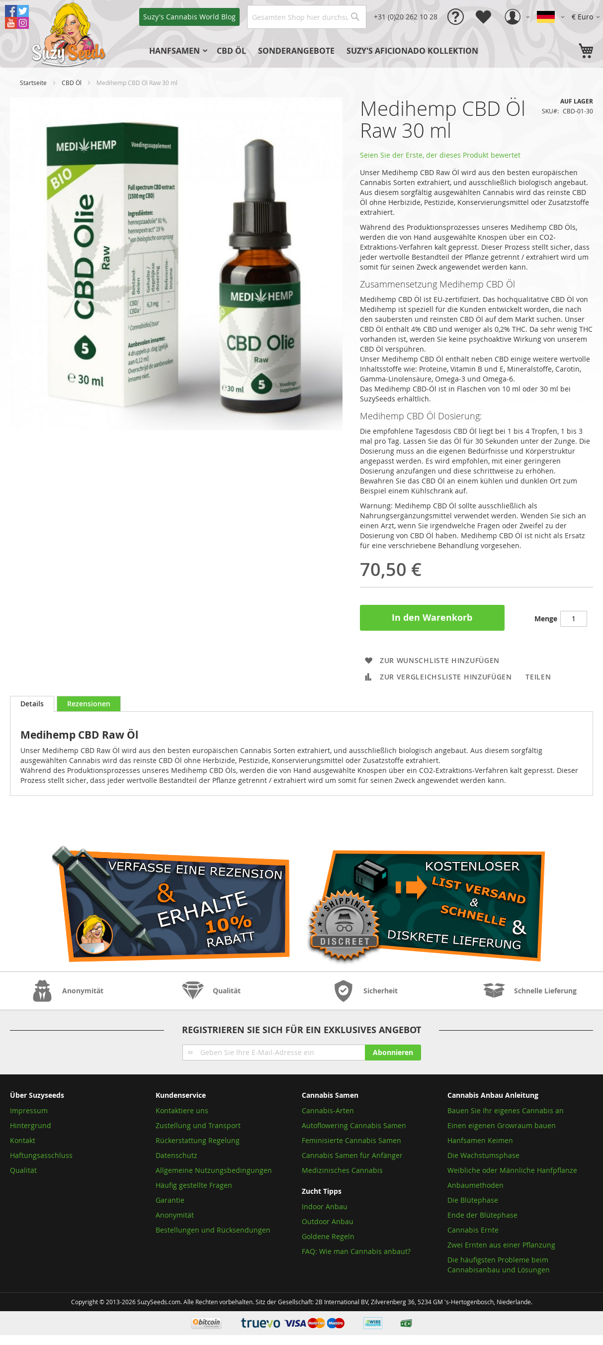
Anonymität (175, 1215)
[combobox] (306, 17)
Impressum (29, 1110)
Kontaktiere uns (182, 1110)
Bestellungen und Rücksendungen (213, 1230)
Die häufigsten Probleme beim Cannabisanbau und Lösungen (498, 1264)
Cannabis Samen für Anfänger (352, 1155)
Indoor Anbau (324, 1206)
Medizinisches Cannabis (342, 1170)
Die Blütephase (472, 1200)
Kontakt (22, 1140)
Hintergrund (30, 1125)
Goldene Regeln (328, 1236)
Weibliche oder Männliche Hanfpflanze (512, 1170)
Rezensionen (88, 703)
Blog (189, 16)
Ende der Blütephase (482, 1215)
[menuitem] (177, 51)
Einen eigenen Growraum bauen (501, 1125)
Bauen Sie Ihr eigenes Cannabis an (505, 1110)
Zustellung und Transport (198, 1125)
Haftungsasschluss (41, 1155)
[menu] (330, 51)
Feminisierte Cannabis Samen (351, 1140)
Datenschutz (176, 1155)
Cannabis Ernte (473, 1230)
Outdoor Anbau (327, 1221)
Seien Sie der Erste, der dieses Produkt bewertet (440, 155)
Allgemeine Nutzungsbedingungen (214, 1170)
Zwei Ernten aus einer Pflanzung (501, 1244)
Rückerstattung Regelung (198, 1140)
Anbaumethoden (475, 1185)
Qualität (23, 1170)
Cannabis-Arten (328, 1110)
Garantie (170, 1200)
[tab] (32, 704)
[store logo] (69, 34)
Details (32, 703)
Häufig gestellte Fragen (194, 1185)
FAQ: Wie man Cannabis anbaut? (356, 1251)
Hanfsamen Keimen (480, 1140)
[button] (587, 17)
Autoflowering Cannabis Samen (354, 1125)
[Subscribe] (393, 1052)
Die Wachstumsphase (483, 1155)
